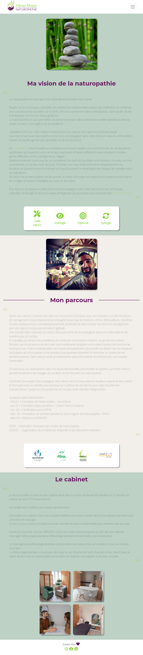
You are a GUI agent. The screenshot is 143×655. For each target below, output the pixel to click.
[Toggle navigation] (133, 6)
